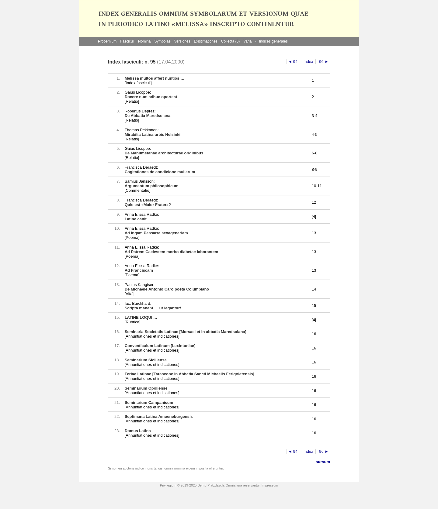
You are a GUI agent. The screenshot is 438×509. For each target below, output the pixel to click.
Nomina (144, 41)
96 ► (323, 61)
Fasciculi (127, 41)
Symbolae (162, 41)
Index (308, 61)
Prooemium (107, 41)
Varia (247, 41)
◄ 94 (293, 61)
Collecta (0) (230, 41)
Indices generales (271, 41)
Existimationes (205, 41)
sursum (323, 461)
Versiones (182, 41)
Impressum (270, 485)
